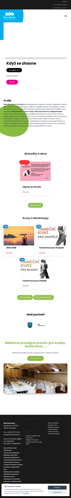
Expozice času (56, 111)
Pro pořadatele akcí (60, 4)
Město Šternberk (53, 423)
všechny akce (35, 209)
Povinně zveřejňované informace (33, 437)
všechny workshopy (44, 301)
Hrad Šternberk (53, 429)
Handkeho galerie (53, 427)
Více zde (25, 196)
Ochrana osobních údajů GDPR (34, 443)
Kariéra (64, 1)
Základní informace (32, 440)
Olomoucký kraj (53, 431)
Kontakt (64, 8)
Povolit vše (57, 487)
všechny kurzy (25, 301)
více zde (12, 82)
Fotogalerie (56, 8)
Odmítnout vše (57, 492)
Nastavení (26, 493)
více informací (35, 358)
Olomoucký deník (53, 434)
